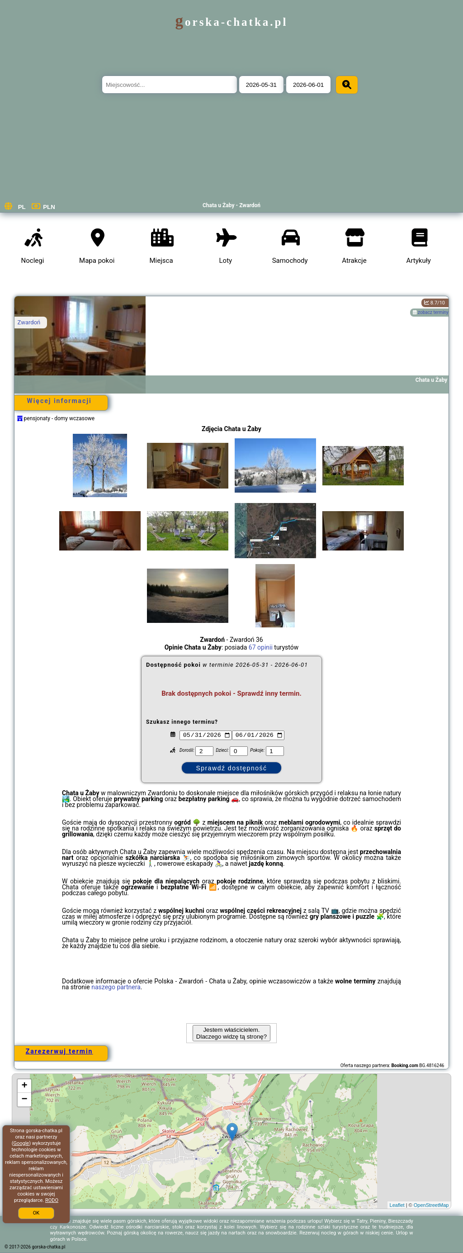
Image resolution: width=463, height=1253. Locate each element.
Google (21, 1143)
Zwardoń (29, 322)
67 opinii (261, 647)
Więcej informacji (59, 400)
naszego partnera (116, 987)
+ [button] (24, 1086)
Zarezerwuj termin (59, 1051)
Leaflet (397, 1205)
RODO (51, 1200)
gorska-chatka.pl (231, 22)
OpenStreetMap (431, 1205)
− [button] (24, 1099)
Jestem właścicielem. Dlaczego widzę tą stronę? (231, 1033)
